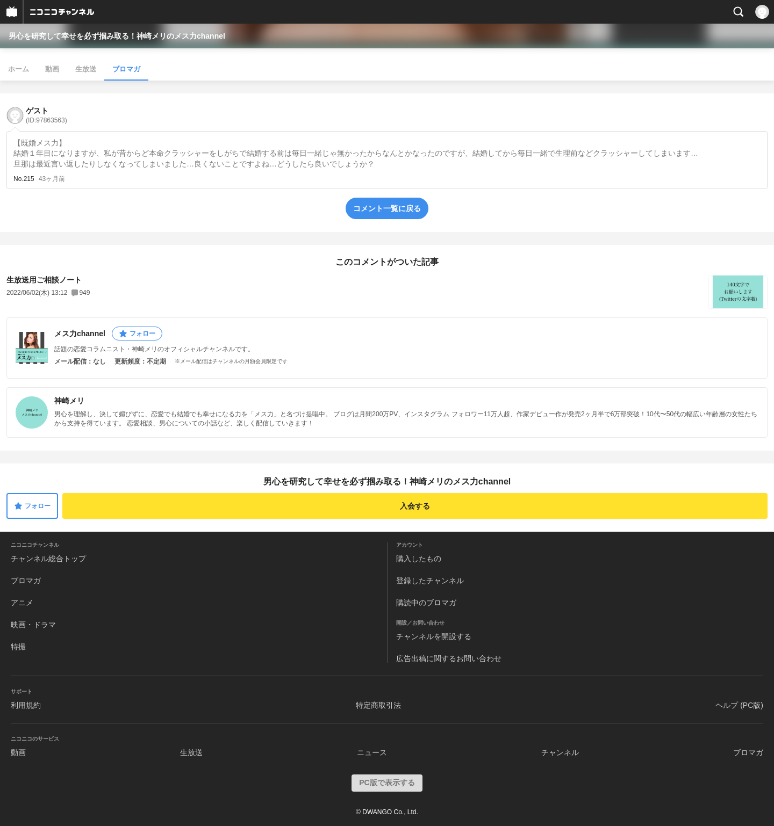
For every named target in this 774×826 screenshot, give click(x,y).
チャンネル (560, 752)
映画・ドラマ (33, 624)
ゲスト (46, 115)
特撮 (18, 646)
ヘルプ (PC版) (739, 705)
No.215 (23, 179)
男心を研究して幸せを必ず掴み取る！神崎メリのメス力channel (117, 36)
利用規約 (26, 705)
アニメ (22, 602)
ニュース (372, 752)
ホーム (18, 69)
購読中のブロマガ (426, 602)
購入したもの (418, 558)
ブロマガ (126, 69)
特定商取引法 (378, 705)
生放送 (85, 69)
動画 (52, 69)
